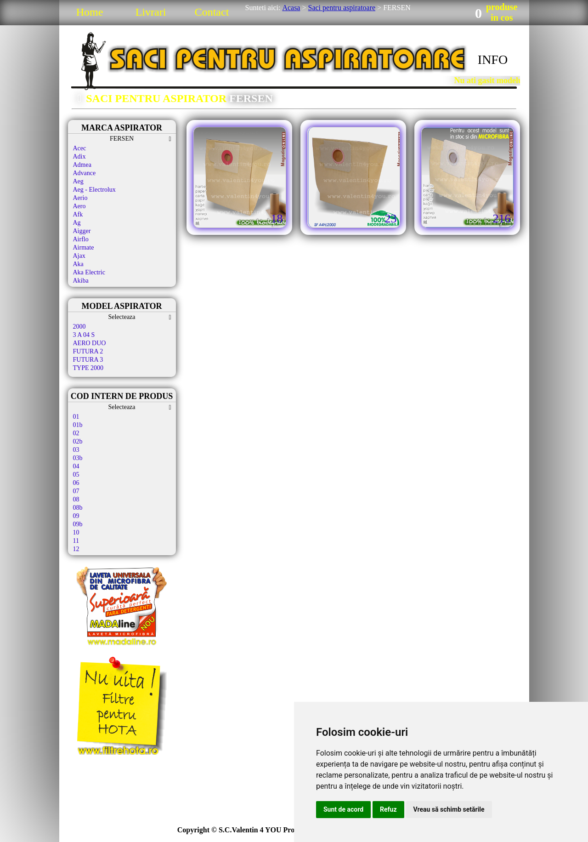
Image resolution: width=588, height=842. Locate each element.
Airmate (83, 247)
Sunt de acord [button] (343, 809)
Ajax (79, 255)
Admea (82, 164)
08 (76, 499)
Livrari (151, 12)
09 (76, 515)
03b (78, 458)
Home (89, 12)
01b (78, 424)
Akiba (81, 280)
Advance (84, 173)
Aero (79, 206)
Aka (78, 264)
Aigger (82, 231)
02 (76, 433)
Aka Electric (89, 272)
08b (78, 507)
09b (78, 524)
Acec (79, 148)
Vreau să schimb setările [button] (449, 809)
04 (76, 466)
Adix (79, 156)
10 (76, 532)
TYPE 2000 (88, 367)
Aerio (80, 197)
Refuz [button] (388, 809)
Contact (212, 12)
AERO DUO (89, 343)
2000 (79, 326)
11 (76, 540)
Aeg (78, 181)
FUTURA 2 (88, 351)
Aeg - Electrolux (94, 189)
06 (76, 482)
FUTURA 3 (88, 359)
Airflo (81, 239)
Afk (78, 214)
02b (78, 441)
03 (76, 449)
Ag (77, 222)
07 (76, 491)
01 (76, 416)
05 (76, 474)
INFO (493, 59)
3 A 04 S (84, 334)
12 (76, 549)
